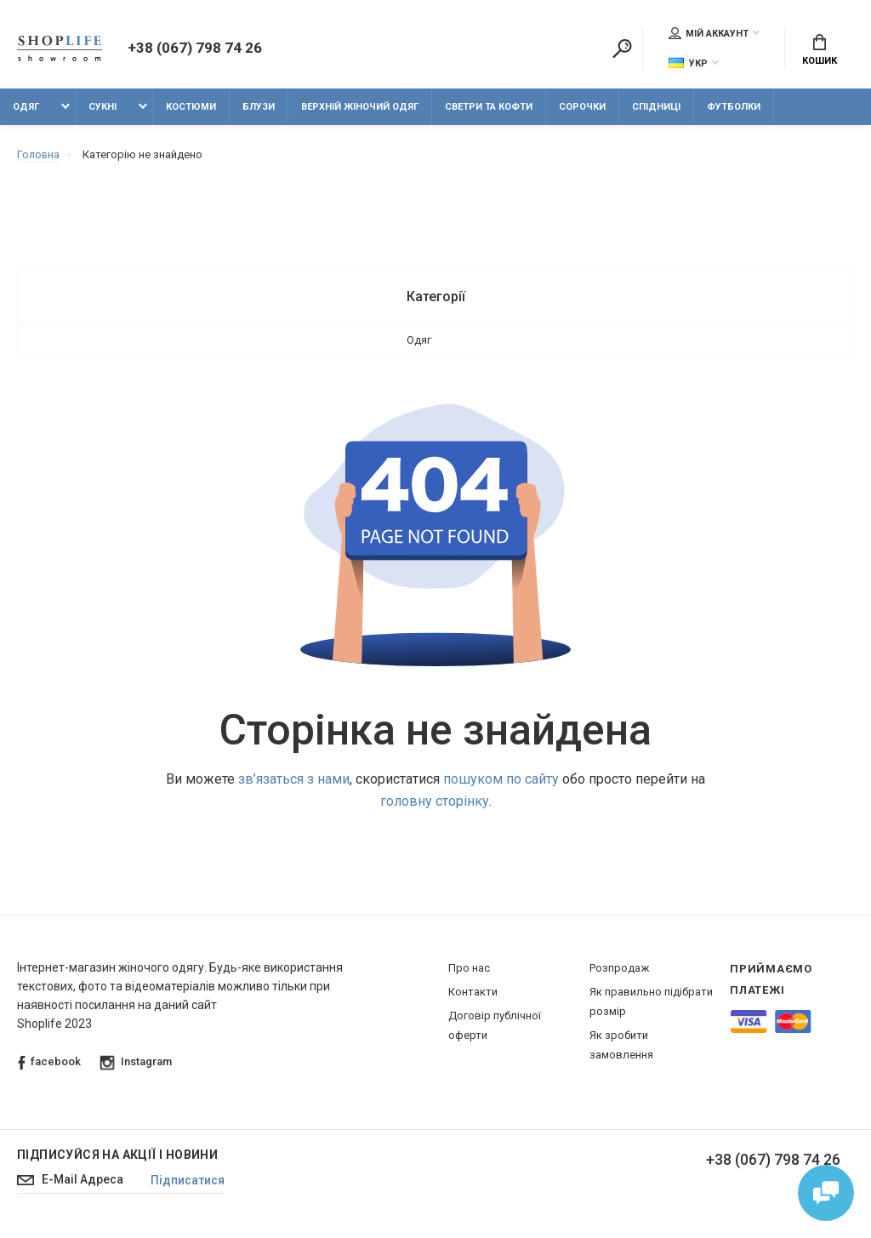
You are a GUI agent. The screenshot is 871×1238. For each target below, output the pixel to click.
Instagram (136, 1064)
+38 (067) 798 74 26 (195, 49)
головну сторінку (434, 803)
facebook (49, 1064)
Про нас (469, 969)
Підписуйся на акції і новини (117, 1156)
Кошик (819, 51)
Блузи (258, 108)
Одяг (26, 108)
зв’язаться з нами (294, 781)
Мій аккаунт (709, 33)
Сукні (102, 108)
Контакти (473, 993)
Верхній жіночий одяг (359, 108)
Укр (688, 63)
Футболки (733, 108)
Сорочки (582, 108)
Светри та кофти (488, 108)
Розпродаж (619, 969)
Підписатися (193, 1183)
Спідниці (656, 108)
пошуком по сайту (501, 781)
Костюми (191, 108)
